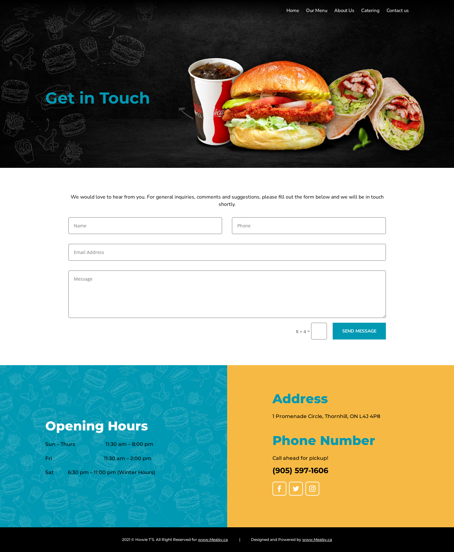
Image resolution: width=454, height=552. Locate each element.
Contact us (398, 11)
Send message (359, 331)
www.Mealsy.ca (213, 539)
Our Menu (316, 11)
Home (292, 11)
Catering (370, 11)
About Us (344, 11)
